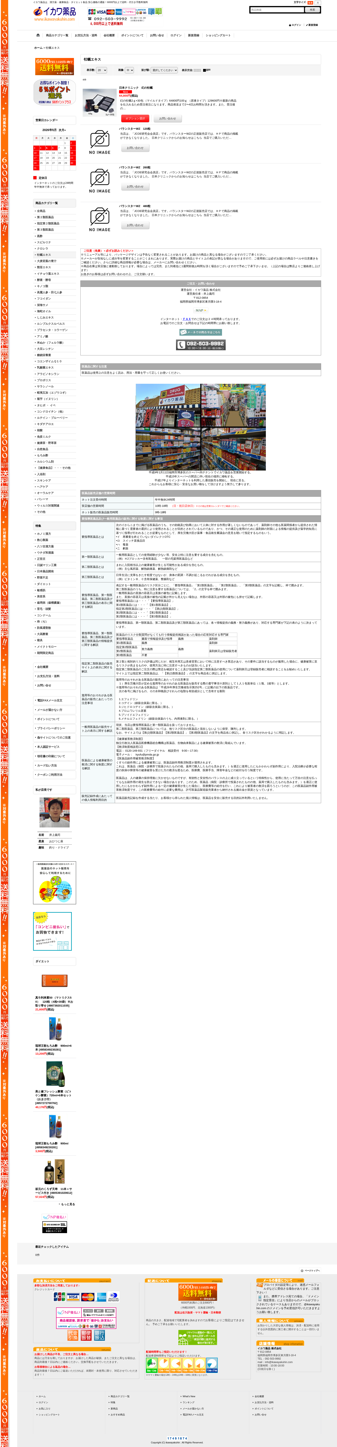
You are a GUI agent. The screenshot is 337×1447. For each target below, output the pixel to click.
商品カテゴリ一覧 (120, 1396)
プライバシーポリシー (51, 728)
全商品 (41, 211)
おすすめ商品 (118, 1414)
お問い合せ (44, 685)
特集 (113, 1402)
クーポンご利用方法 (49, 774)
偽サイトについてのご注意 (54, 737)
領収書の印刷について (51, 756)
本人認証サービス (48, 746)
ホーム (42, 1396)
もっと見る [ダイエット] (68, 1204)
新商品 (114, 1408)
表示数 (91, 70)
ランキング (189, 1402)
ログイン (296, 25)
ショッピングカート (49, 1414)
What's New (189, 1396)
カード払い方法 (47, 765)
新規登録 (313, 25)
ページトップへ (312, 1270)
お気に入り (45, 1408)
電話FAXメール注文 (49, 700)
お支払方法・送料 (48, 676)
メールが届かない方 (49, 709)
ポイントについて (48, 719)
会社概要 (42, 667)
